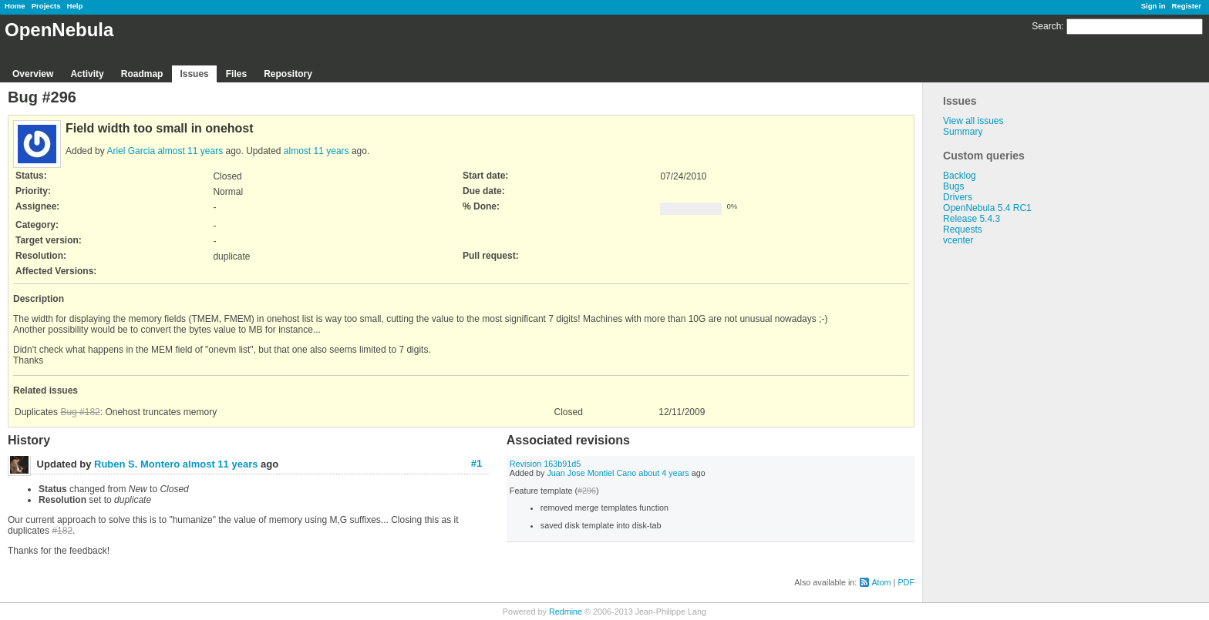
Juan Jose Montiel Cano (591, 473)
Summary (962, 131)
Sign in (1153, 6)
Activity (86, 74)
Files (236, 74)
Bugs (953, 186)
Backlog (959, 175)
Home (15, 6)
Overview (32, 74)
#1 (476, 463)
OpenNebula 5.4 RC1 (987, 208)
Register (1186, 6)
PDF (905, 582)
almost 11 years (190, 151)
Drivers (957, 197)
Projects (46, 6)
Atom (881, 582)
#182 (62, 530)
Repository (288, 74)
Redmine (565, 611)
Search (1046, 26)
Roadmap (142, 74)
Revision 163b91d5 (545, 463)
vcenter (958, 240)
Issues (194, 74)
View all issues (973, 121)
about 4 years (663, 473)
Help (75, 6)
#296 (587, 490)
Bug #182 (79, 412)
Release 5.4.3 (971, 218)
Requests (962, 229)
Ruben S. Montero (137, 464)
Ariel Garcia (130, 151)
